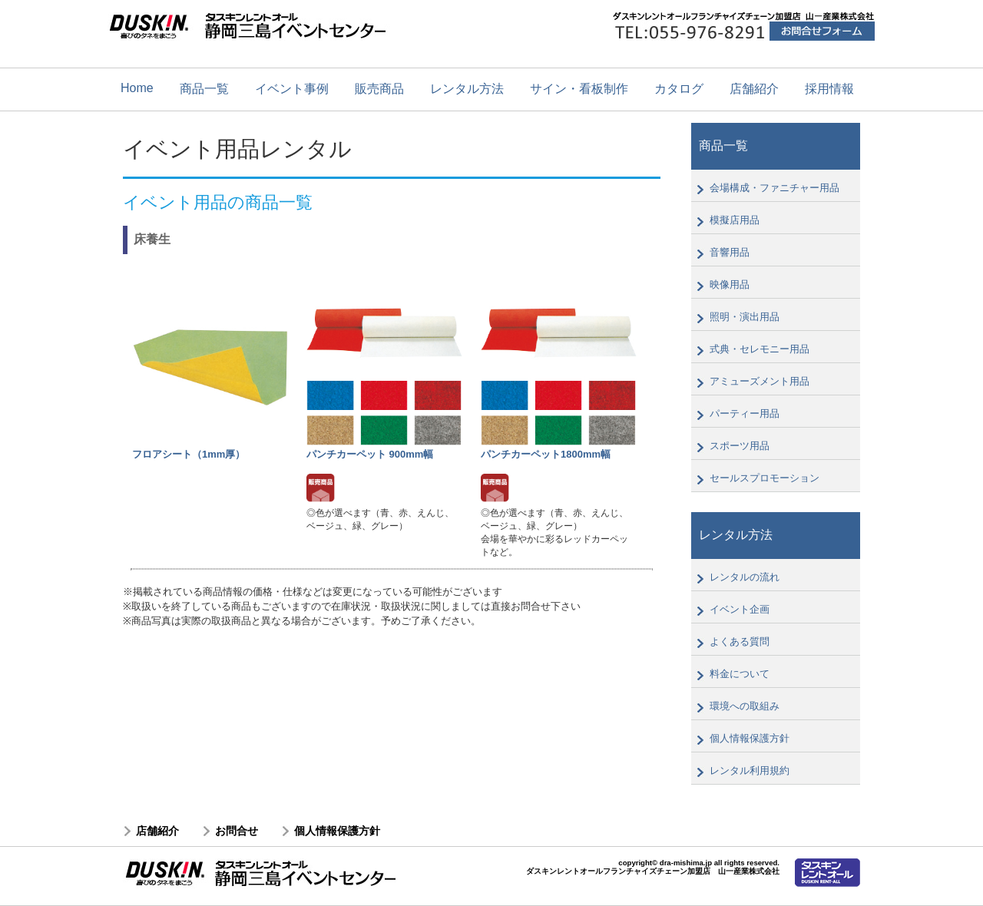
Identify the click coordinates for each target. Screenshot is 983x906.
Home (137, 87)
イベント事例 (292, 88)
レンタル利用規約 (749, 770)
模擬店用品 (735, 220)
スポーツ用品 (740, 445)
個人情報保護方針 (749, 738)
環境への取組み (744, 706)
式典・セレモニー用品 (759, 349)
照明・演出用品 (744, 316)
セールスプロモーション (764, 478)
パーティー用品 (744, 413)
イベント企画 (740, 609)
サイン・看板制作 (579, 88)
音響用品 (730, 252)
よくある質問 (740, 641)
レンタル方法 (467, 88)
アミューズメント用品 (759, 381)
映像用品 (730, 284)
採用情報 (829, 88)
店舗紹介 (754, 88)
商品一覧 (204, 88)
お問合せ (236, 831)
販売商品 (379, 88)
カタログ (678, 88)
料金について (740, 674)
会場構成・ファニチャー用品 (774, 187)
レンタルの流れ (744, 577)
